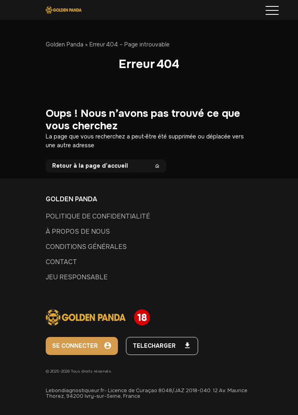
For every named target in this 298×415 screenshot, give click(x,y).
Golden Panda (64, 44)
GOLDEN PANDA (71, 199)
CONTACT (61, 262)
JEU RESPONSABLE (76, 277)
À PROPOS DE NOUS (78, 231)
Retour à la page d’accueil (106, 165)
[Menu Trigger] (272, 10)
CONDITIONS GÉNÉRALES (86, 247)
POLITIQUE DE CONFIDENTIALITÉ (98, 216)
